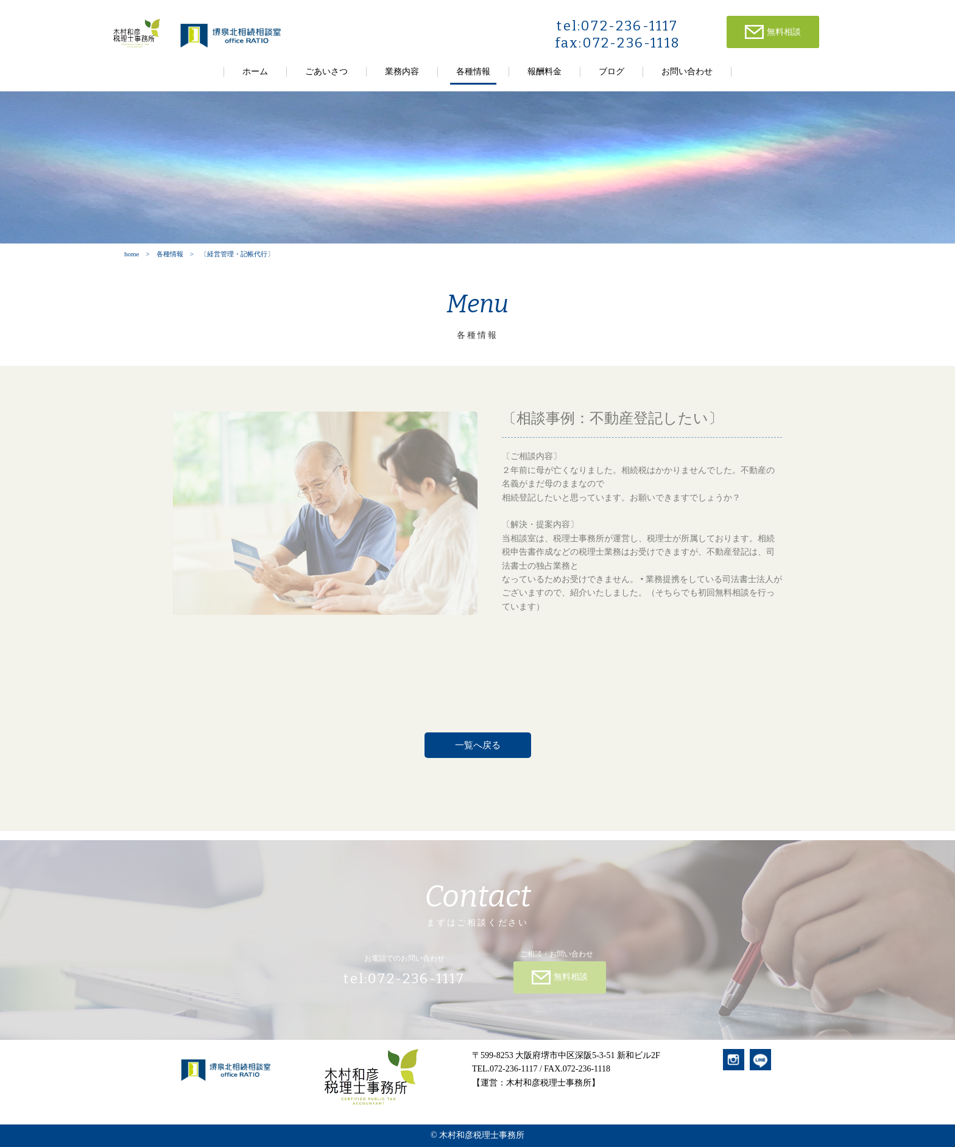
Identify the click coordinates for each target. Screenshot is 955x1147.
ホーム (255, 71)
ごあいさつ (326, 71)
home (131, 254)
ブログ (611, 71)
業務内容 (402, 71)
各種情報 (473, 71)
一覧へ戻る (478, 745)
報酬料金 (544, 71)
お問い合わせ (687, 71)
